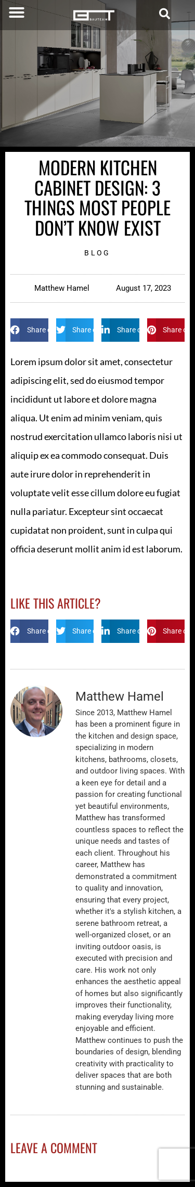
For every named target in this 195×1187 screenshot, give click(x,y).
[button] (16, 12)
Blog (97, 253)
